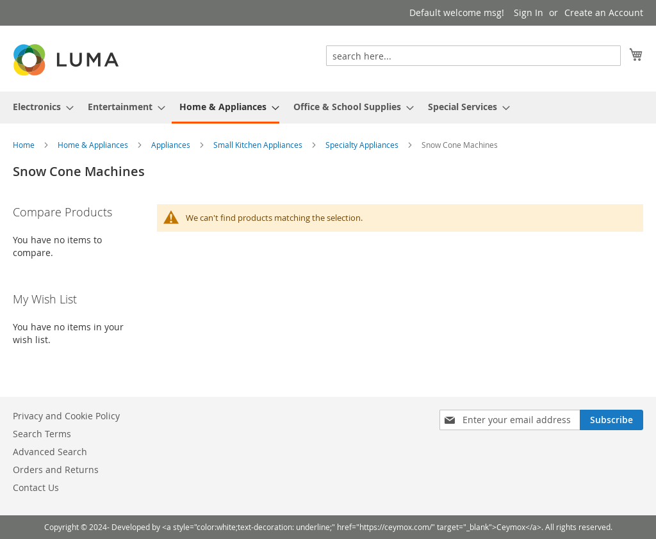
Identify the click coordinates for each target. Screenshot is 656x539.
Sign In (528, 12)
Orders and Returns (56, 469)
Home (25, 145)
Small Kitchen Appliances (258, 145)
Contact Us (36, 487)
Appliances (171, 145)
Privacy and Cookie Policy (66, 416)
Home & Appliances (94, 145)
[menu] (328, 108)
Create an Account (603, 12)
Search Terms (42, 434)
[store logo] (67, 60)
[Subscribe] (611, 420)
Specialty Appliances (362, 145)
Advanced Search (50, 452)
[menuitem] (39, 107)
